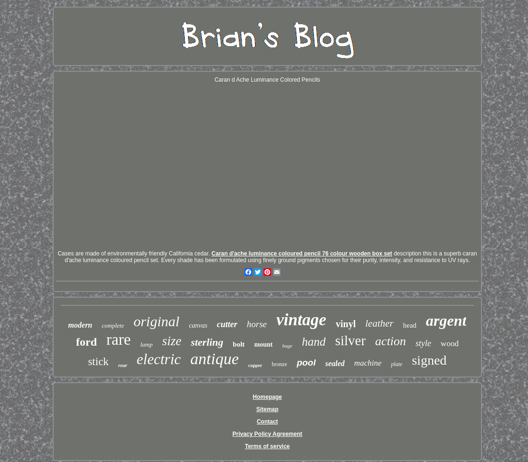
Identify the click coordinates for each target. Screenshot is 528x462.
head (409, 325)
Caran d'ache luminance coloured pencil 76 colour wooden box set (302, 253)
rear (122, 365)
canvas (198, 325)
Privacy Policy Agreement (267, 434)
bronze (279, 364)
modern (80, 325)
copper (255, 365)
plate (396, 364)
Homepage (267, 397)
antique (214, 359)
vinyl (346, 324)
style (423, 343)
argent (446, 320)
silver (350, 340)
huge (287, 346)
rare (118, 339)
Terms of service (267, 446)
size (171, 341)
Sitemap (267, 409)
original (156, 321)
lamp (146, 344)
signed (429, 360)
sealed (335, 363)
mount (263, 344)
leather (379, 323)
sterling (207, 342)
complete (113, 325)
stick (98, 362)
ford (86, 342)
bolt (239, 344)
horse (257, 324)
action (390, 341)
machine (368, 363)
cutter (227, 324)
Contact (267, 421)
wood (450, 343)
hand (314, 341)
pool (306, 363)
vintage (301, 320)
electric (159, 359)
